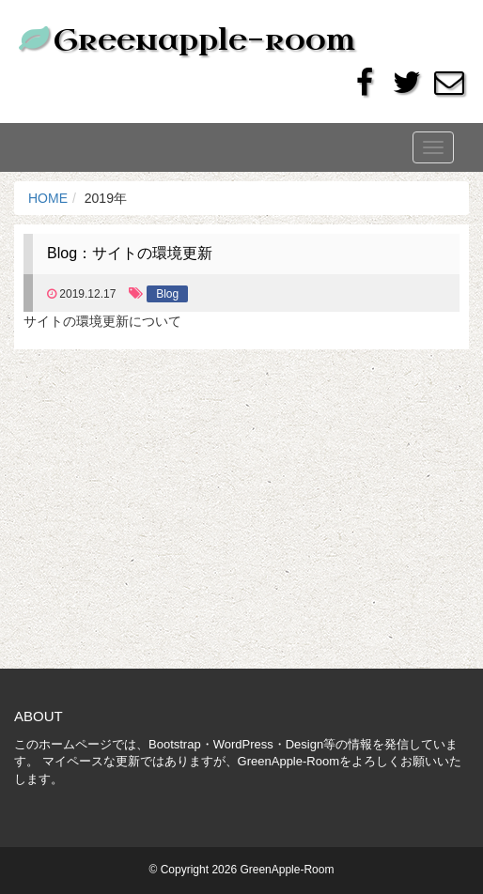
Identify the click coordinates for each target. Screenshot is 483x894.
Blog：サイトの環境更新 (129, 253)
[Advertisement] (241, 518)
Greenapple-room (184, 40)
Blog (167, 294)
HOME (48, 198)
